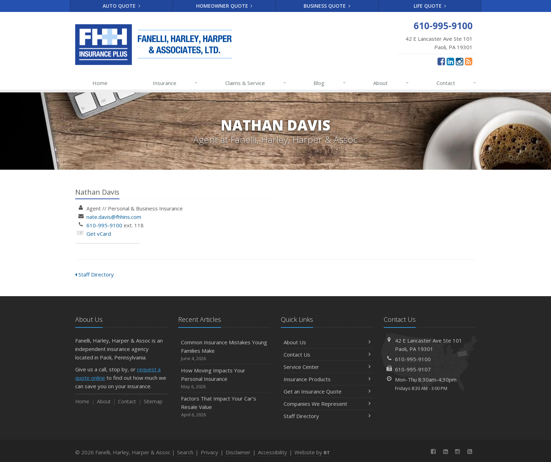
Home (100, 82)
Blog (329, 83)
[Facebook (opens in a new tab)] (441, 61)
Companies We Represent (327, 403)
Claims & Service (256, 83)
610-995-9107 (413, 369)
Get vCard (98, 233)
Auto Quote (121, 5)
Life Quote (430, 5)
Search (185, 452)
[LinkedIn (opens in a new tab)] (450, 61)
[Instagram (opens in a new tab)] (459, 61)
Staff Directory (94, 274)
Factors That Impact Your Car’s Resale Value (224, 406)
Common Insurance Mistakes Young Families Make (224, 350)
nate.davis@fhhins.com (113, 216)
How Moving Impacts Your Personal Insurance (224, 378)
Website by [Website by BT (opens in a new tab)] (312, 452)
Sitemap (153, 401)
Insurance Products (327, 379)
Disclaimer (238, 452)
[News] (468, 61)
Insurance (175, 83)
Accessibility (272, 452)
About (391, 83)
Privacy (209, 452)
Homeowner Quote (224, 5)
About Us (327, 342)
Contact (456, 83)
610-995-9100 (104, 225)
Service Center (327, 366)
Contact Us (327, 354)
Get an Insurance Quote (327, 391)
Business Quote (327, 5)
